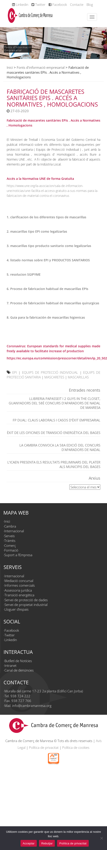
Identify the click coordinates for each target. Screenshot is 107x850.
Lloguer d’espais (16, 609)
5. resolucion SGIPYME (24, 274)
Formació (11, 550)
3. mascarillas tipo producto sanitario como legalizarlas (49, 246)
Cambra (10, 526)
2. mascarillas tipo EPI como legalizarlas (37, 231)
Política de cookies (75, 747)
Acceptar (29, 843)
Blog (89, 4)
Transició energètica (19, 595)
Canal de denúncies (19, 670)
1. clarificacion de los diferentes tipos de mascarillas (46, 217)
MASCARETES (54, 377)
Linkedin (20, 4)
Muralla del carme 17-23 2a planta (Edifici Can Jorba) (43, 691)
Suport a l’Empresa (18, 555)
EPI (14, 372)
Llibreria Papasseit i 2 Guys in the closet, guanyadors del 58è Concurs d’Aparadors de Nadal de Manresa (54, 403)
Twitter (38, 4)
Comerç (10, 545)
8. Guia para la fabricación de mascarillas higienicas (46, 317)
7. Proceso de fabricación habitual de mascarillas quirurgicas (53, 303)
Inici (10, 67)
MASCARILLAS (78, 377)
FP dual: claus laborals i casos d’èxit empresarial (56, 420)
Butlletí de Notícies (18, 661)
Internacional (14, 531)
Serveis (9, 536)
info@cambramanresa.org (31, 705)
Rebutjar (47, 843)
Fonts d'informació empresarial (41, 67)
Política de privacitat (44, 747)
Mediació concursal (18, 580)
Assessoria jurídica (18, 590)
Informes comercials (19, 585)
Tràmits (9, 540)
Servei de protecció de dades (26, 600)
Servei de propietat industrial (25, 604)
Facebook (58, 4)
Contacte (76, 4)
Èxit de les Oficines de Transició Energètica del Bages (53, 432)
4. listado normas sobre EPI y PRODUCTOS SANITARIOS (48, 260)
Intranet (10, 665)
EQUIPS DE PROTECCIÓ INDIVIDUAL (50, 372)
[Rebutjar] (101, 838)
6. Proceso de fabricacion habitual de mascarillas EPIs (47, 289)
